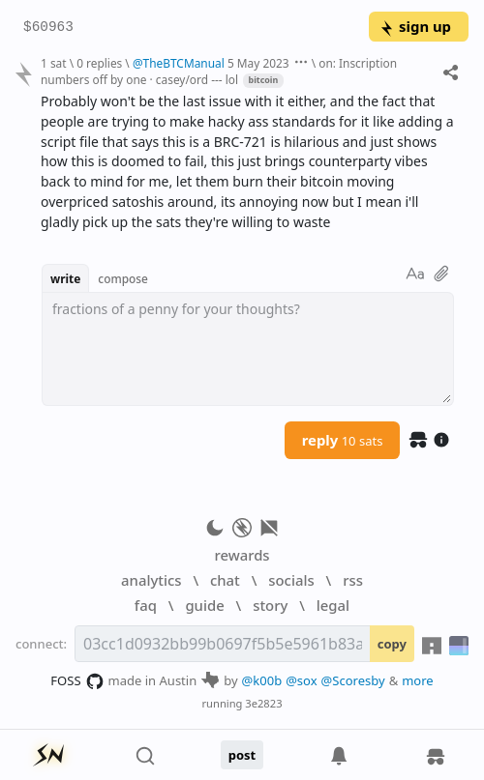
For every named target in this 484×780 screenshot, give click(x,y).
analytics (151, 580)
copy (392, 643)
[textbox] (248, 349)
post (242, 755)
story (270, 605)
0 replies (99, 63)
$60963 (48, 27)
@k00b (262, 680)
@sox (301, 680)
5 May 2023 (258, 63)
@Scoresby (353, 680)
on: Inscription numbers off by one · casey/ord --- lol (219, 71)
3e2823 (263, 703)
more (418, 680)
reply (342, 439)
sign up (414, 26)
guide (204, 605)
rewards (241, 554)
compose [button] (123, 278)
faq (146, 605)
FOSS (77, 681)
